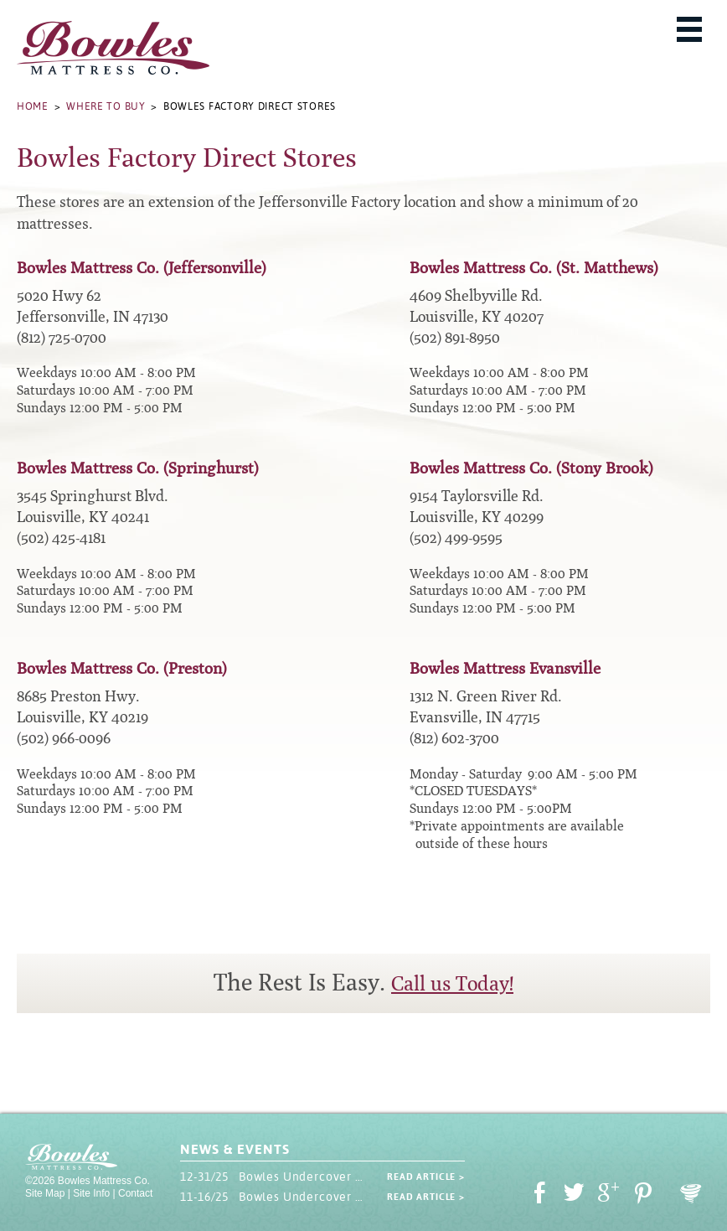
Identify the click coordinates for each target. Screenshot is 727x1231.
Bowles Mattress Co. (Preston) (122, 668)
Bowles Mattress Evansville (505, 668)
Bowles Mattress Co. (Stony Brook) (531, 468)
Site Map (44, 1193)
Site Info (91, 1193)
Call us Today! (452, 984)
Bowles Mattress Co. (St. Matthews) (534, 267)
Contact (135, 1193)
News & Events (234, 1149)
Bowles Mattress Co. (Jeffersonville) (141, 267)
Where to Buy (106, 106)
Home (33, 106)
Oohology (691, 1193)
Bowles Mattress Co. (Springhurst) (138, 468)
